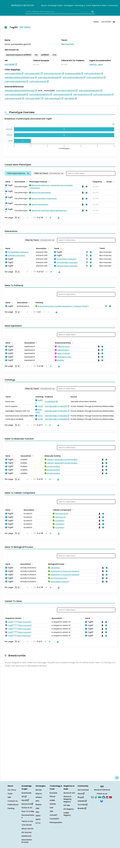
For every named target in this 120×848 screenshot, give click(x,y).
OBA (37, 808)
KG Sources (27, 832)
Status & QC (27, 807)
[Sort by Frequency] (103, 181)
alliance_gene (96, 64)
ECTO (38, 823)
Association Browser (27, 841)
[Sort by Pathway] (44, 302)
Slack (81, 793)
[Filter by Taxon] (48, 173)
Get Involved (83, 790)
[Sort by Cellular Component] (72, 510)
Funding (11, 808)
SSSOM (53, 804)
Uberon (39, 793)
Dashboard (26, 836)
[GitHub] (103, 797)
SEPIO (38, 819)
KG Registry (69, 809)
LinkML (52, 800)
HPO (37, 801)
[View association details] (86, 186)
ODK (51, 811)
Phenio (38, 804)
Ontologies (68, 6)
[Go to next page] (45, 217)
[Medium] (99, 797)
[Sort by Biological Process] (65, 564)
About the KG (27, 828)
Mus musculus (67, 44)
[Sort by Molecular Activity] (62, 456)
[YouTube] (110, 797)
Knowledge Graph (55, 6)
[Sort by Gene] (11, 181)
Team (10, 793)
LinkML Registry (67, 814)
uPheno (39, 797)
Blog (81, 797)
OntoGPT (54, 815)
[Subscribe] (92, 797)
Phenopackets (56, 822)
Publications (13, 804)
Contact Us (13, 801)
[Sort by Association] (26, 181)
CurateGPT (54, 819)
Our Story (12, 790)
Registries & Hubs (99, 6)
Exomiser (53, 793)
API (24, 796)
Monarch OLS (69, 793)
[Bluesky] (101, 801)
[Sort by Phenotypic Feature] (48, 181)
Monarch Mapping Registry (67, 799)
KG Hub (67, 805)
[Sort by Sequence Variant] (22, 618)
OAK (51, 807)
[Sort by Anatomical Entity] (72, 342)
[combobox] (60, 11)
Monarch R (27, 804)
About (44, 6)
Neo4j (25, 800)
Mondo (39, 790)
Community (113, 6)
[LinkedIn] (107, 797)
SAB (9, 797)
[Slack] (96, 797)
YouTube (82, 804)
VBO (37, 812)
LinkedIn (82, 801)
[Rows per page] (17, 217)
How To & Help (28, 811)
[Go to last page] (50, 217)
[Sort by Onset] (113, 181)
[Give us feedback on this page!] (117, 778)
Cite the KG (27, 825)
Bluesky (82, 808)
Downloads (26, 793)
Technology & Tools (82, 6)
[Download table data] (58, 217)
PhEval (52, 796)
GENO (38, 816)
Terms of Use (27, 821)
